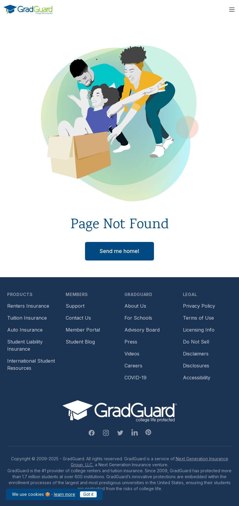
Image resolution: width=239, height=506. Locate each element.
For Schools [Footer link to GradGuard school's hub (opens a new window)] (138, 318)
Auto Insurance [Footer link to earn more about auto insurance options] (25, 330)
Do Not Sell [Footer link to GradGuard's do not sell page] (196, 342)
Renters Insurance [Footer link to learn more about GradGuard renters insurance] (28, 306)
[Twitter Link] (120, 432)
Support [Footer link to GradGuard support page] (75, 306)
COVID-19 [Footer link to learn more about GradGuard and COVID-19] (135, 378)
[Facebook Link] (91, 432)
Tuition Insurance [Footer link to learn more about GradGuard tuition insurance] (27, 318)
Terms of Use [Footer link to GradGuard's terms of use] (198, 318)
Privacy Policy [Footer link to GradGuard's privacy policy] (199, 306)
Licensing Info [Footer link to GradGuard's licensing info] (199, 330)
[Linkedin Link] (134, 432)
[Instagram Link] (106, 432)
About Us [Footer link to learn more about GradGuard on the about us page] (135, 306)
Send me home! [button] (119, 251)
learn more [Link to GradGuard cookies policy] (64, 494)
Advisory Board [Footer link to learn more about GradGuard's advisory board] (142, 330)
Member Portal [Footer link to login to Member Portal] (83, 330)
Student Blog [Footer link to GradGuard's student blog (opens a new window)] (80, 342)
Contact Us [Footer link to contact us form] (78, 318)
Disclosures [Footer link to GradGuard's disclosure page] (196, 366)
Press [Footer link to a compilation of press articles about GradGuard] (130, 342)
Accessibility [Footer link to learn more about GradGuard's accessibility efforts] (196, 378)
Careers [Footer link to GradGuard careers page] (133, 366)
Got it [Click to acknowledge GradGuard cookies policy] (88, 494)
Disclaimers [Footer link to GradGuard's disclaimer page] (196, 354)
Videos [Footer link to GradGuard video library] (131, 354)
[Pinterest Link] (148, 432)
